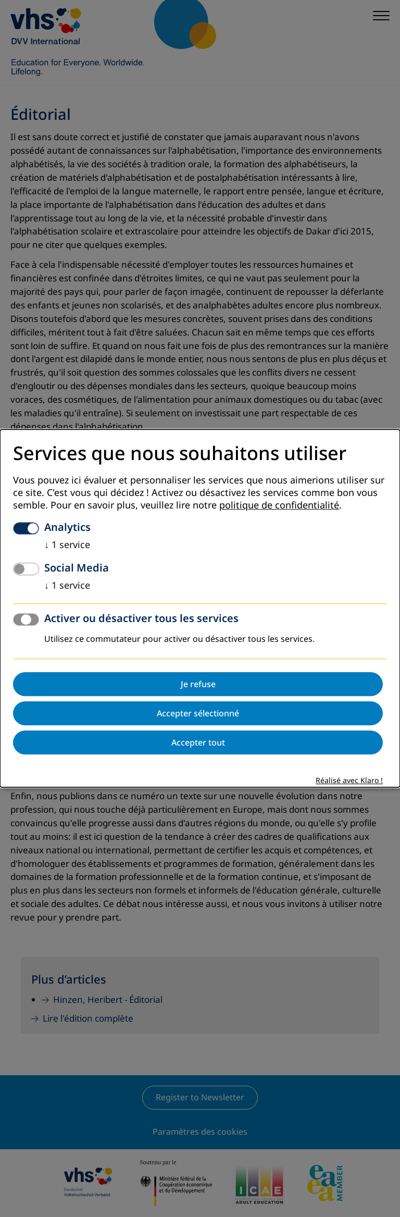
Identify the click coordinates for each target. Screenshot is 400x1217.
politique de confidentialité (279, 506)
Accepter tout (198, 743)
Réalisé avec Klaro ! (349, 781)
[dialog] (200, 608)
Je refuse (198, 684)
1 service (67, 545)
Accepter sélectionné (198, 713)
